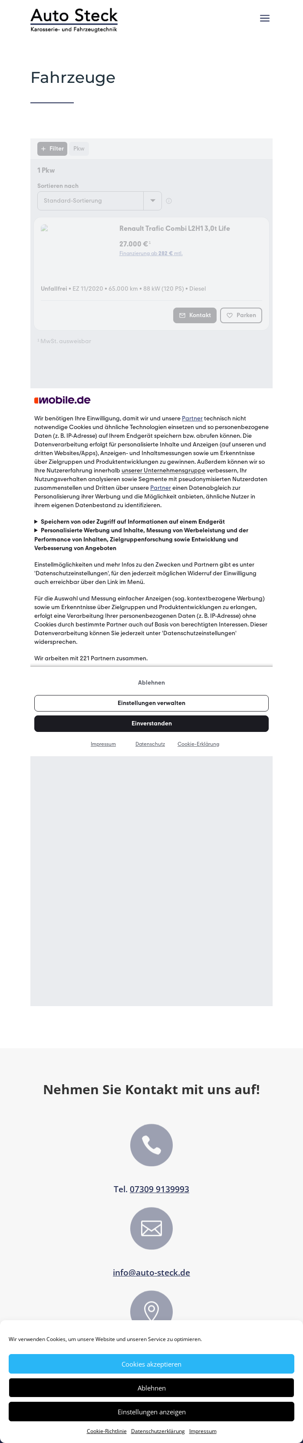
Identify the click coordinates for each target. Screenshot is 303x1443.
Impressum (203, 1431)
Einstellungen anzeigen (152, 1411)
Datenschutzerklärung (158, 1431)
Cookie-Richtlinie (107, 1431)
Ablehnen (152, 1388)
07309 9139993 (159, 1189)
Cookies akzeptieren (151, 1364)
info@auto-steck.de (151, 1272)
